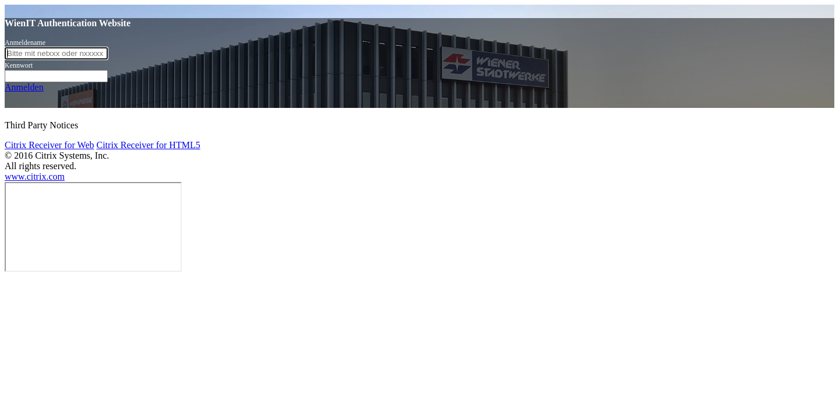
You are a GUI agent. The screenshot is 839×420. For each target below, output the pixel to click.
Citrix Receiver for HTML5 (148, 145)
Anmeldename (25, 42)
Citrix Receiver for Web (49, 145)
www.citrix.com (35, 176)
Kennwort (19, 65)
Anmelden (24, 87)
